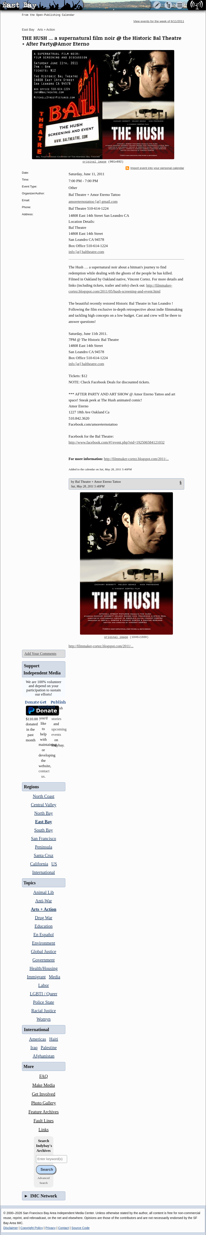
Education (43, 926)
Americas (37, 1039)
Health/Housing (44, 968)
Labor (43, 985)
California (39, 863)
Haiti (53, 1039)
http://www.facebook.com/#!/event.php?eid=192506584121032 (117, 442)
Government (43, 959)
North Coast (43, 796)
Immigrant (36, 976)
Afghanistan (43, 1056)
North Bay (43, 813)
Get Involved (43, 1094)
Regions (31, 786)
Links (43, 1129)
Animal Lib (43, 892)
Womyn (44, 1019)
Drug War (43, 917)
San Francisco (43, 838)
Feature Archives (43, 1111)
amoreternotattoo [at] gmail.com (93, 201)
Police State (43, 1002)
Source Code (80, 1228)
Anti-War (43, 900)
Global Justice (43, 951)
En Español (43, 934)
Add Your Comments (40, 654)
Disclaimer (10, 1228)
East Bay (28, 29)
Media (54, 976)
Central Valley (43, 804)
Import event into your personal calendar (155, 168)
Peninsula (43, 847)
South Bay (43, 830)
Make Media (43, 1085)
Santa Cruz (43, 855)
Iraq (34, 1047)
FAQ (43, 1076)
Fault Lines (44, 1120)
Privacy (50, 1228)
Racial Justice (43, 1010)
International (43, 872)
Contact (63, 1228)
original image (94, 162)
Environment (43, 943)
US (54, 863)
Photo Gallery (43, 1102)
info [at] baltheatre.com (86, 252)
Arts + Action (46, 29)
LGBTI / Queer (43, 993)
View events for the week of (158, 21)
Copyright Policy (31, 1228)
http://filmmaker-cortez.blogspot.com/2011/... (136, 459)
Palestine (49, 1047)
